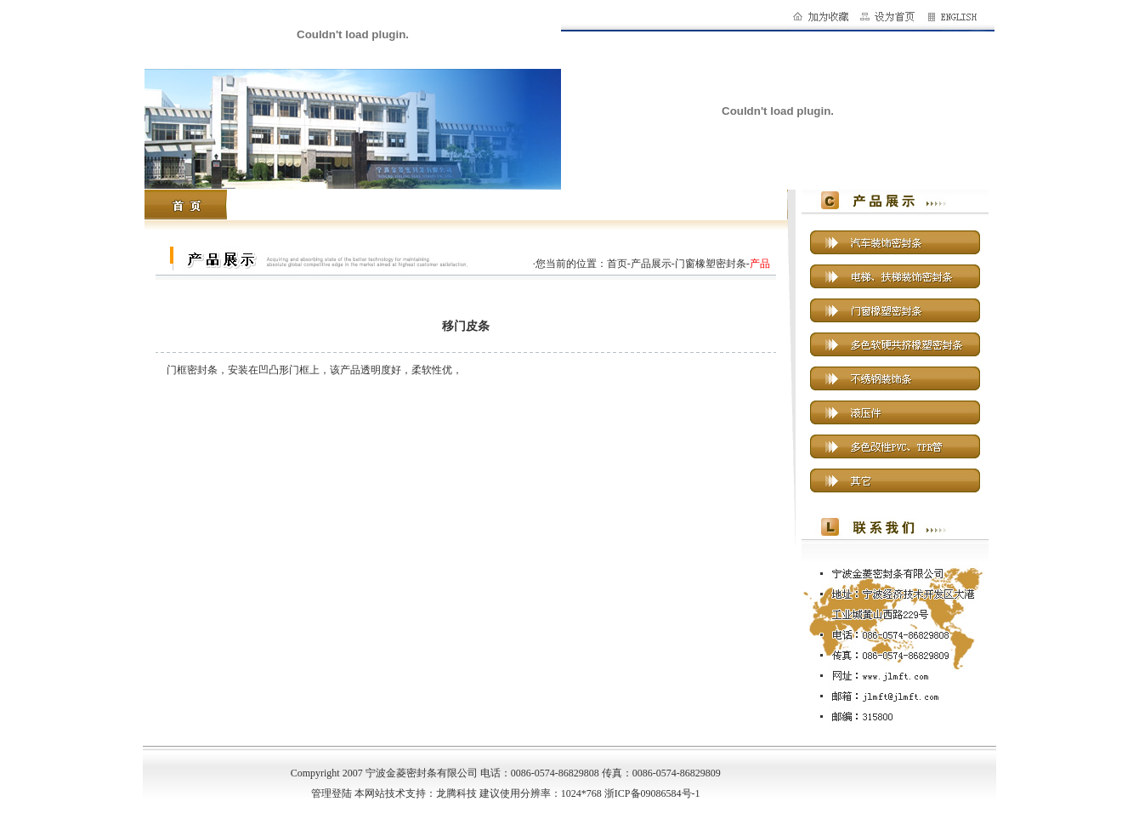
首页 (617, 264)
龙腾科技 (456, 793)
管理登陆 (331, 793)
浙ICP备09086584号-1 (652, 793)
